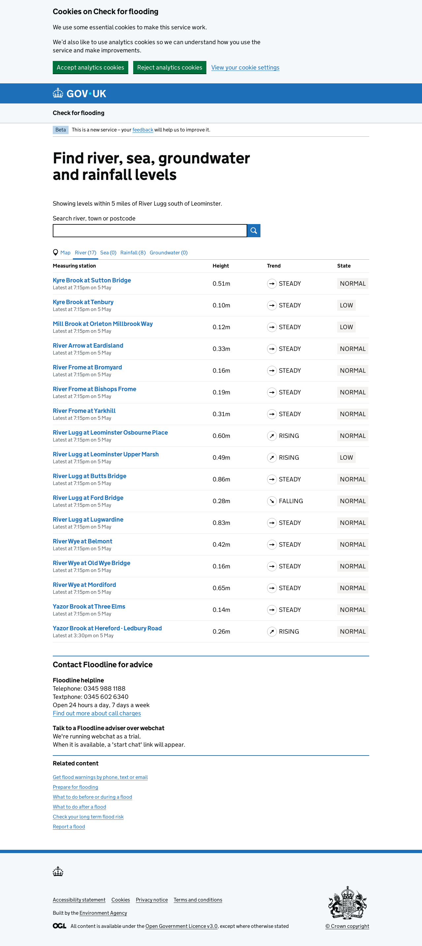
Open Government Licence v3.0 (181, 926)
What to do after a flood (79, 807)
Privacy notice (152, 900)
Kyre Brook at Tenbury (83, 302)
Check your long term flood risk (88, 817)
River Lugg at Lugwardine (88, 519)
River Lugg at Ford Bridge (88, 498)
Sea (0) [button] (108, 252)
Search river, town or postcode (94, 218)
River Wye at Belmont (82, 541)
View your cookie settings (245, 67)
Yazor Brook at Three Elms (89, 606)
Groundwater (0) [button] (169, 252)
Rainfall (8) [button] (133, 252)
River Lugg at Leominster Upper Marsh (106, 454)
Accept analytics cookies (90, 67)
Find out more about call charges (97, 713)
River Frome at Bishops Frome (94, 389)
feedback (143, 130)
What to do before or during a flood (92, 797)
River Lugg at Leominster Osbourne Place (110, 432)
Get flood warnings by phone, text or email (100, 777)
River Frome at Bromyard (87, 367)
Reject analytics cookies (169, 67)
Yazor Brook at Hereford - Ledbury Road (107, 628)
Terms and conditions (198, 900)
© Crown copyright (347, 926)
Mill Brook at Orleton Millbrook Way (103, 324)
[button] (62, 252)
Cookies (120, 900)
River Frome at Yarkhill (84, 411)
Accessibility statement (79, 900)
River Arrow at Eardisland (88, 345)
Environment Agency (103, 913)
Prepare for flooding (75, 787)
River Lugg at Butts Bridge (89, 476)
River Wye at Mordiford (84, 584)
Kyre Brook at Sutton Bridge (92, 280)
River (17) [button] (85, 252)
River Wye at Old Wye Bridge (91, 563)
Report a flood (69, 826)
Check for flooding (79, 113)
